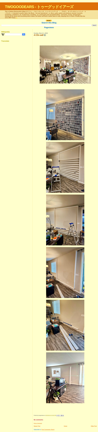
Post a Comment (38, 423)
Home (65, 426)
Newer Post (37, 426)
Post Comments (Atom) (47, 429)
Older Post (94, 426)
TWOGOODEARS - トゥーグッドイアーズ (39, 7)
